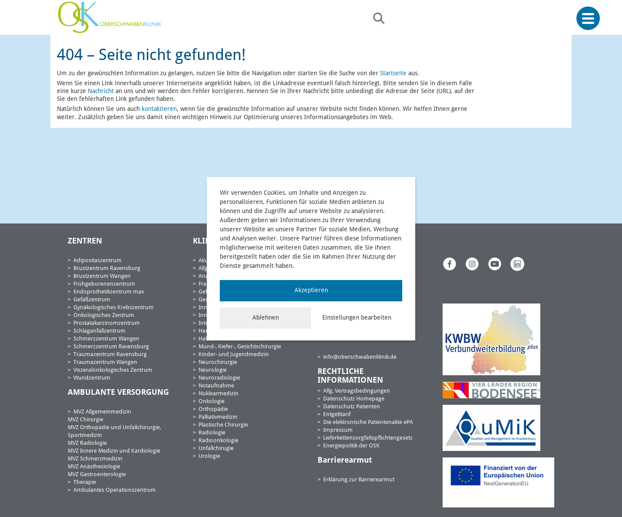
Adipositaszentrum (97, 261)
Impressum (338, 430)
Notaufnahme (216, 386)
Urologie (209, 456)
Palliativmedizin (218, 417)
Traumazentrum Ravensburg (110, 354)
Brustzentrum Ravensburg (106, 268)
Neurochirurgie (218, 362)
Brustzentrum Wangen (102, 276)
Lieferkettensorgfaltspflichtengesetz (368, 438)
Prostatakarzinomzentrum (106, 323)
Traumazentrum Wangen (105, 362)
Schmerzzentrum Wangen (106, 339)
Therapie (84, 482)
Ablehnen (265, 318)
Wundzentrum (91, 378)
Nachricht (101, 91)
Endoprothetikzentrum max (108, 292)
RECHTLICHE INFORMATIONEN (350, 376)
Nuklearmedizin (218, 394)
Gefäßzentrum (91, 300)
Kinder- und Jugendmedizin (234, 354)
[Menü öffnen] (588, 18)
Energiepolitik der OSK (351, 446)
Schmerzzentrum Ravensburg (111, 347)
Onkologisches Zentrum (103, 315)
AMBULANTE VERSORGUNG (118, 393)
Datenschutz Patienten (351, 407)
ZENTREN (85, 241)
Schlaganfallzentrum (99, 331)
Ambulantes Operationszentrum (114, 490)
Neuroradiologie (219, 378)
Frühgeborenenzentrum (104, 284)
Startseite (393, 73)
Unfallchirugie (216, 448)
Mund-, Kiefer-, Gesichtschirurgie (240, 347)
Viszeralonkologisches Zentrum (112, 370)
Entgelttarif (337, 414)
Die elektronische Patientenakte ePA (368, 422)
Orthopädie (213, 409)
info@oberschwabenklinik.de (360, 357)
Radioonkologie (218, 441)
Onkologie (212, 401)
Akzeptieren (311, 290)
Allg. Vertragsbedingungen (356, 391)
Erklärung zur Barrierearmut (358, 480)
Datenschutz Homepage (353, 399)
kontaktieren (159, 109)
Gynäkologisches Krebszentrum (113, 307)
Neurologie (213, 370)
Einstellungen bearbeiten (356, 318)
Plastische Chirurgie (223, 425)
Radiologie (212, 433)
